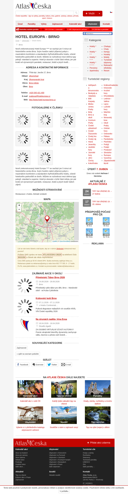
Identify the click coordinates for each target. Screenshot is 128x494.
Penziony (93, 68)
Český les (92, 136)
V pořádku (64, 491)
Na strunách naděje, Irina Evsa (51, 319)
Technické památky (90, 460)
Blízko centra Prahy (91, 106)
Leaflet (54, 241)
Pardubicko (108, 139)
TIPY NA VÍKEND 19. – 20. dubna (102, 202)
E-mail (66, 364)
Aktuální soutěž (54, 475)
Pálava (107, 136)
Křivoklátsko (109, 96)
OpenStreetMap (65, 241)
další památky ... (89, 467)
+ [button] (19, 206)
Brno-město (34, 83)
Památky (32, 24)
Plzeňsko (107, 142)
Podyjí (106, 144)
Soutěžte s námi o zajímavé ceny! (64, 427)
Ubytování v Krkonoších (57, 453)
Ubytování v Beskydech (57, 462)
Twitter (52, 364)
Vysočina (107, 158)
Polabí (106, 147)
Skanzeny (86, 457)
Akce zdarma (20, 457)
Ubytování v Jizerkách (57, 457)
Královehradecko (111, 85)
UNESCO (86, 462)
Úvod (20, 24)
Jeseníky (92, 144)
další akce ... (20, 467)
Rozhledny (87, 455)
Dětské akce (19, 460)
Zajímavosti (57, 24)
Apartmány (94, 71)
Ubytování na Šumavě (57, 455)
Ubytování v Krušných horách (59, 460)
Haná (90, 142)
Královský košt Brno (46, 298)
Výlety (43, 24)
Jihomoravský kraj (36, 79)
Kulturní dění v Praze (23, 477)
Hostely (107, 54)
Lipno (106, 104)
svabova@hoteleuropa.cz (39, 96)
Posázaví (108, 150)
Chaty (106, 49)
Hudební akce (20, 464)
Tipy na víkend (20, 475)
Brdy (90, 112)
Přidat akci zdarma (98, 442)
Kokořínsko (93, 163)
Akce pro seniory (21, 455)
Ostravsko (108, 134)
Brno (31, 86)
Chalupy (107, 46)
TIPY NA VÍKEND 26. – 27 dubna (102, 192)
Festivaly (18, 462)
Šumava (107, 155)
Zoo (84, 464)
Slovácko (107, 152)
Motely (106, 57)
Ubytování (92, 24)
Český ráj (92, 139)
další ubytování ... (55, 467)
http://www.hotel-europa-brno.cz (42, 100)
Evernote (37, 364)
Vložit (93, 13)
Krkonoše (108, 88)
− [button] (19, 210)
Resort (106, 71)
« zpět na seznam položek (28, 354)
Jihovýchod (33, 76)
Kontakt (106, 24)
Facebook (22, 364)
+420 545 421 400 (36, 93)
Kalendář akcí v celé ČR (30, 401)
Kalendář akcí (75, 24)
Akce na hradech (21, 453)
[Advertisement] (98, 263)
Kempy (107, 52)
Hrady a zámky (88, 453)
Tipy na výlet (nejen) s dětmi (98, 427)
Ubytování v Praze (55, 464)
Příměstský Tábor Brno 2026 (50, 277)
